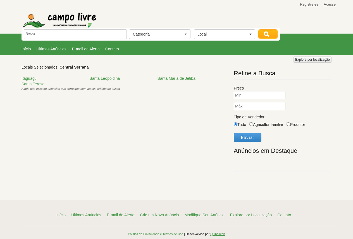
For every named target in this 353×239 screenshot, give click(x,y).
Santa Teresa (33, 84)
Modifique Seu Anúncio (205, 215)
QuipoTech (217, 234)
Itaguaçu (29, 78)
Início (26, 49)
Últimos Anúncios (51, 49)
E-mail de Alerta (86, 49)
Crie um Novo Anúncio (159, 215)
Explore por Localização (251, 215)
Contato (112, 49)
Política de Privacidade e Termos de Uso (156, 234)
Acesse (330, 4)
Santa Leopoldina (104, 78)
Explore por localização (312, 60)
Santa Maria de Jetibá (176, 78)
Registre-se (309, 4)
